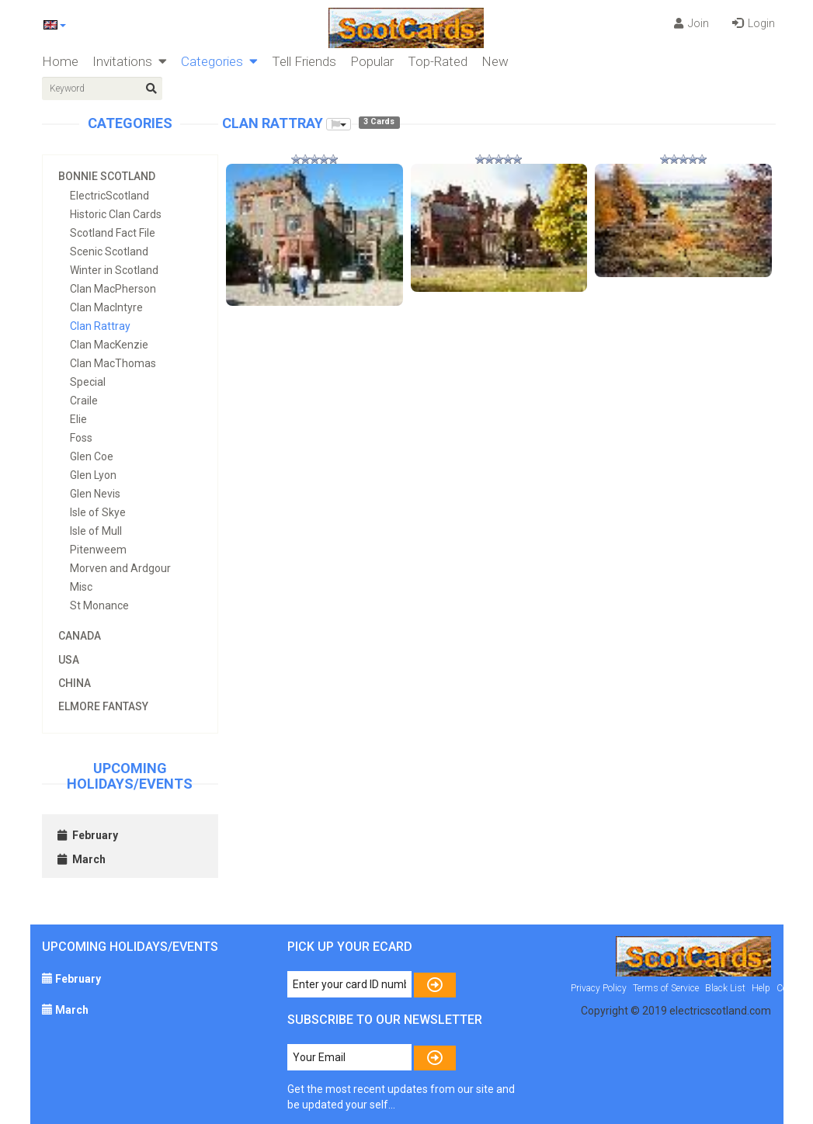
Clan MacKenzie (109, 344)
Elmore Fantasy (103, 706)
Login (753, 23)
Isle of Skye (98, 512)
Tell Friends (304, 61)
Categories (219, 61)
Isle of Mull (96, 531)
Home (60, 61)
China (74, 683)
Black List (725, 988)
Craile (84, 400)
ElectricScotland (109, 195)
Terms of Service (666, 988)
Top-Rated (437, 61)
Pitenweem (98, 549)
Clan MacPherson (113, 289)
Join (691, 23)
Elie (78, 419)
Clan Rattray (100, 326)
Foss (81, 438)
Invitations (129, 61)
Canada (79, 636)
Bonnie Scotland (106, 176)
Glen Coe (91, 456)
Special (88, 382)
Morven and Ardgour (120, 568)
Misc (81, 587)
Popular (372, 61)
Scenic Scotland (109, 251)
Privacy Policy (599, 988)
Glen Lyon (93, 475)
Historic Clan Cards (116, 214)
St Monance (99, 605)
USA (68, 660)
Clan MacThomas (113, 363)
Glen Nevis (95, 493)
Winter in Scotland (114, 270)
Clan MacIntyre (106, 307)
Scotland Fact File (112, 233)
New (495, 61)
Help (761, 988)
